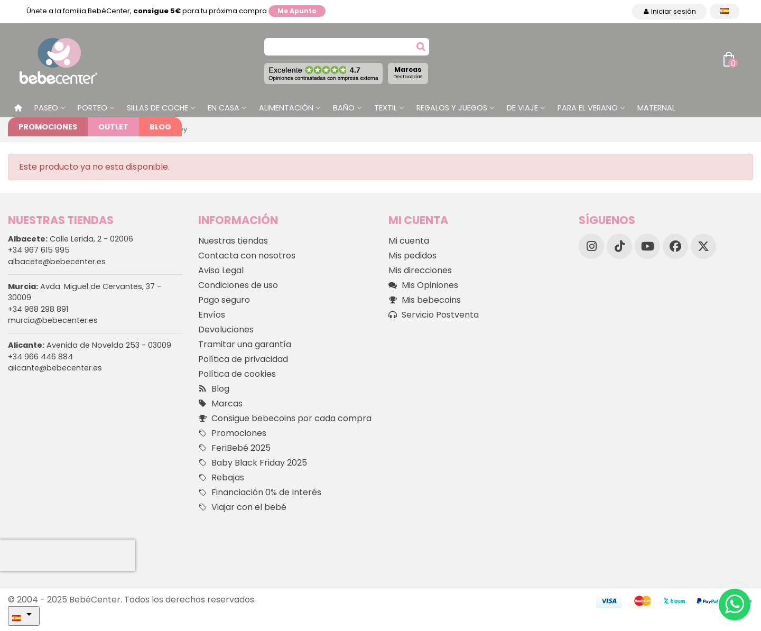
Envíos (211, 315)
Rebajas (221, 477)
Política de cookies (237, 374)
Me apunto (297, 10)
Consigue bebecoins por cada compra (285, 418)
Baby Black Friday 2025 (252, 463)
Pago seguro (224, 300)
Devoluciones (226, 329)
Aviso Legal (221, 270)
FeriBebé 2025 (234, 448)
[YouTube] (647, 246)
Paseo (46, 108)
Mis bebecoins (424, 300)
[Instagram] (591, 246)
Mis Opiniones (423, 285)
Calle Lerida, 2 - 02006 (70, 239)
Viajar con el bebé (242, 507)
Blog (160, 127)
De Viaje (522, 108)
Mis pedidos (412, 255)
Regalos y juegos (451, 108)
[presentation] (67, 555)
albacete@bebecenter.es (57, 261)
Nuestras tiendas (233, 241)
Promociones (47, 127)
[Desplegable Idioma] (724, 11)
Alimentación (286, 108)
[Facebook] (675, 246)
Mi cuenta (408, 241)
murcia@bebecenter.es (53, 320)
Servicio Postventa (433, 315)
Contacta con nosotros (246, 255)
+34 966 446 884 (40, 356)
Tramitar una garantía (244, 344)
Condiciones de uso (238, 285)
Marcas (408, 72)
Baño (344, 108)
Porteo (92, 108)
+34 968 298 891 (38, 309)
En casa (223, 108)
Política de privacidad (243, 359)
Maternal (656, 108)
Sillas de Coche (157, 108)
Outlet (113, 127)
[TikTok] (619, 246)
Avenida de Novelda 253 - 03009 (89, 345)
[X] (703, 246)
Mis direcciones (420, 270)
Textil (385, 108)
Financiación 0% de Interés (259, 492)
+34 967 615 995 (39, 250)
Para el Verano (588, 108)
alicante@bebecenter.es (55, 368)
